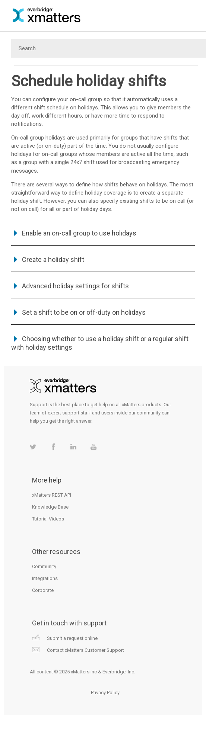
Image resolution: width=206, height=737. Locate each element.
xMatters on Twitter (33, 446)
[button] (16, 233)
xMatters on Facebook (53, 446)
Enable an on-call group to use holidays (79, 233)
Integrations (45, 578)
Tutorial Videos (48, 519)
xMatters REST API (51, 495)
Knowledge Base (50, 507)
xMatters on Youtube (93, 446)
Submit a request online (72, 638)
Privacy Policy (105, 692)
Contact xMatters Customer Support (85, 650)
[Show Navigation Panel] (196, 15)
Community (44, 566)
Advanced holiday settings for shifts (75, 286)
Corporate (43, 590)
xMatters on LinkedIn (73, 446)
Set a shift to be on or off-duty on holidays (84, 312)
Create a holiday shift (53, 259)
